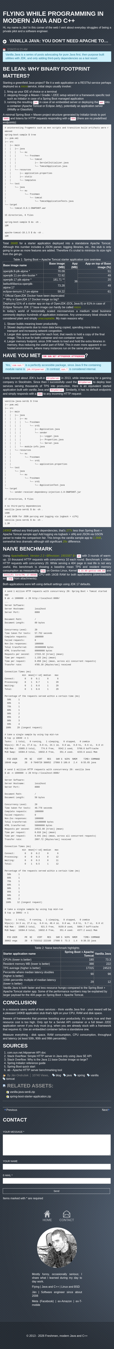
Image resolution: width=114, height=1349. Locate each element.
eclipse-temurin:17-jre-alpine (20, 291)
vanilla (94, 1075)
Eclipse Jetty (53, 105)
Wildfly (12, 109)
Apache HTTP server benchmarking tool (37, 1070)
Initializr (22, 98)
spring (81, 1075)
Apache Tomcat (32, 105)
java (69, 1075)
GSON (99, 534)
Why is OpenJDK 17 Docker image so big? (32, 299)
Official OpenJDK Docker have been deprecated (34, 295)
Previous (11, 1109)
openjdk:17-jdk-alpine (16, 279)
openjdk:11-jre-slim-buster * (20, 275)
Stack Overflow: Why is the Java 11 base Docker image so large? (47, 1059)
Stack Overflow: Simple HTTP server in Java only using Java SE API (49, 1056)
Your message (13, 1131)
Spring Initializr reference (22, 1063)
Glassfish (26, 109)
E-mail (8, 1175)
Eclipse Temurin (13, 307)
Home (47, 1220)
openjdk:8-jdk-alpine (15, 271)
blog (58, 1075)
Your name (10, 1161)
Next (105, 1109)
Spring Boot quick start (21, 1066)
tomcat (10, 1078)
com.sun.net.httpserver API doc (26, 1052)
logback (63, 534)
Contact (66, 1220)
